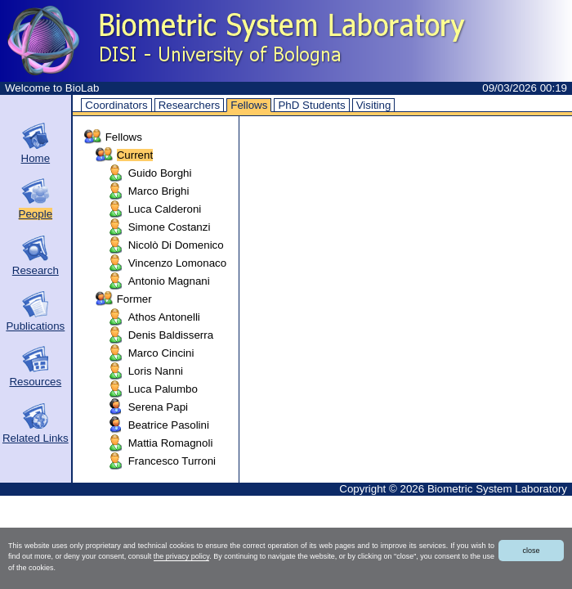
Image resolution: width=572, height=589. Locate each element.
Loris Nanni (155, 371)
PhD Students (311, 105)
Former (134, 299)
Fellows (248, 105)
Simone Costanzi (169, 227)
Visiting (373, 105)
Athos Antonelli (164, 317)
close (530, 550)
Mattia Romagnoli (170, 443)
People (36, 214)
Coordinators (116, 105)
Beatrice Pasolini (168, 425)
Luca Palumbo (163, 389)
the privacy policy (181, 556)
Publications (35, 326)
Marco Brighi (159, 191)
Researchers (190, 105)
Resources (35, 381)
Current (135, 155)
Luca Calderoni (165, 209)
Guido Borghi (160, 173)
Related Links (35, 438)
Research (35, 270)
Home (36, 158)
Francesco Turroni (172, 461)
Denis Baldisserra (170, 335)
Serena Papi (158, 407)
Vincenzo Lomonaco (177, 263)
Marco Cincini (161, 353)
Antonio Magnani (169, 281)
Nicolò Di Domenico (176, 245)
